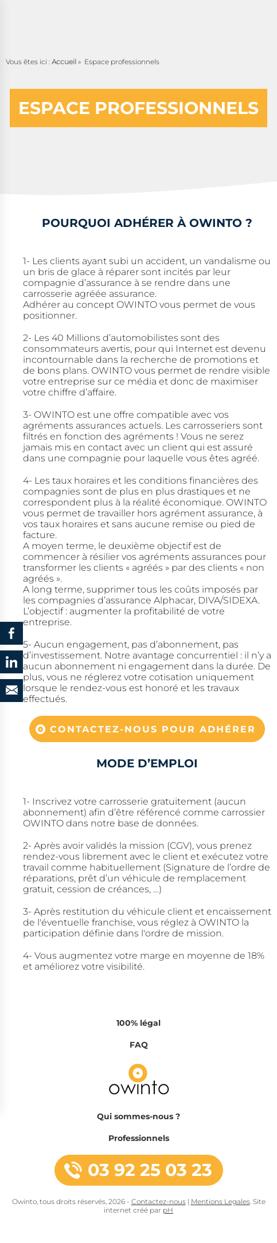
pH (168, 1210)
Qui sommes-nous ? (138, 1116)
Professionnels (138, 1138)
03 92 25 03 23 (150, 1170)
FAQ (139, 1045)
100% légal (138, 1023)
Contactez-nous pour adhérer (153, 729)
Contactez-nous (158, 1201)
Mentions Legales (220, 1201)
